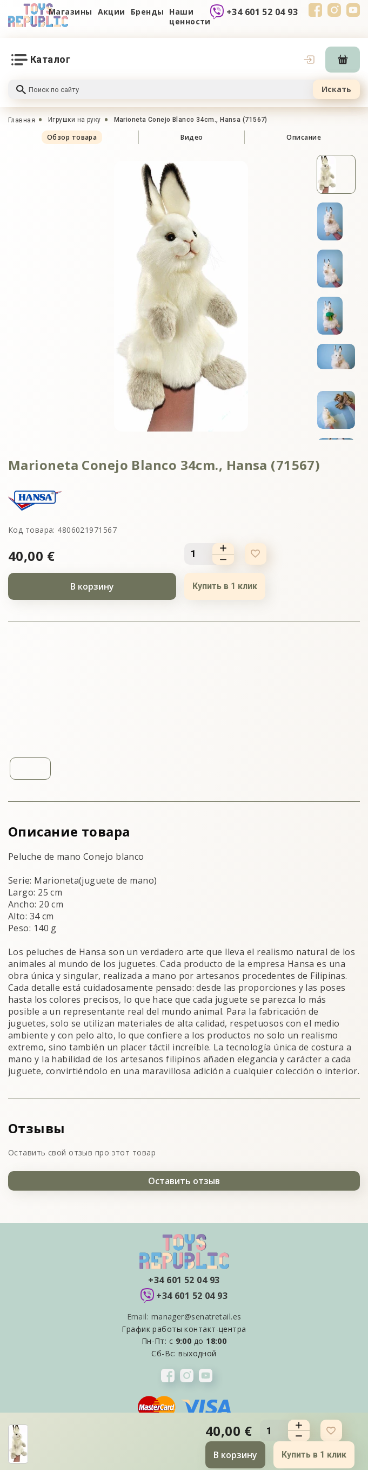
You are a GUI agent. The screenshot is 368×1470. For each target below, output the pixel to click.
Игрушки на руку (74, 119)
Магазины (70, 11)
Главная (21, 120)
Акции (111, 11)
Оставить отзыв (184, 1181)
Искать (336, 89)
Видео (191, 137)
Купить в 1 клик (224, 586)
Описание (303, 137)
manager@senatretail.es (196, 1316)
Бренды (147, 11)
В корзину (92, 586)
